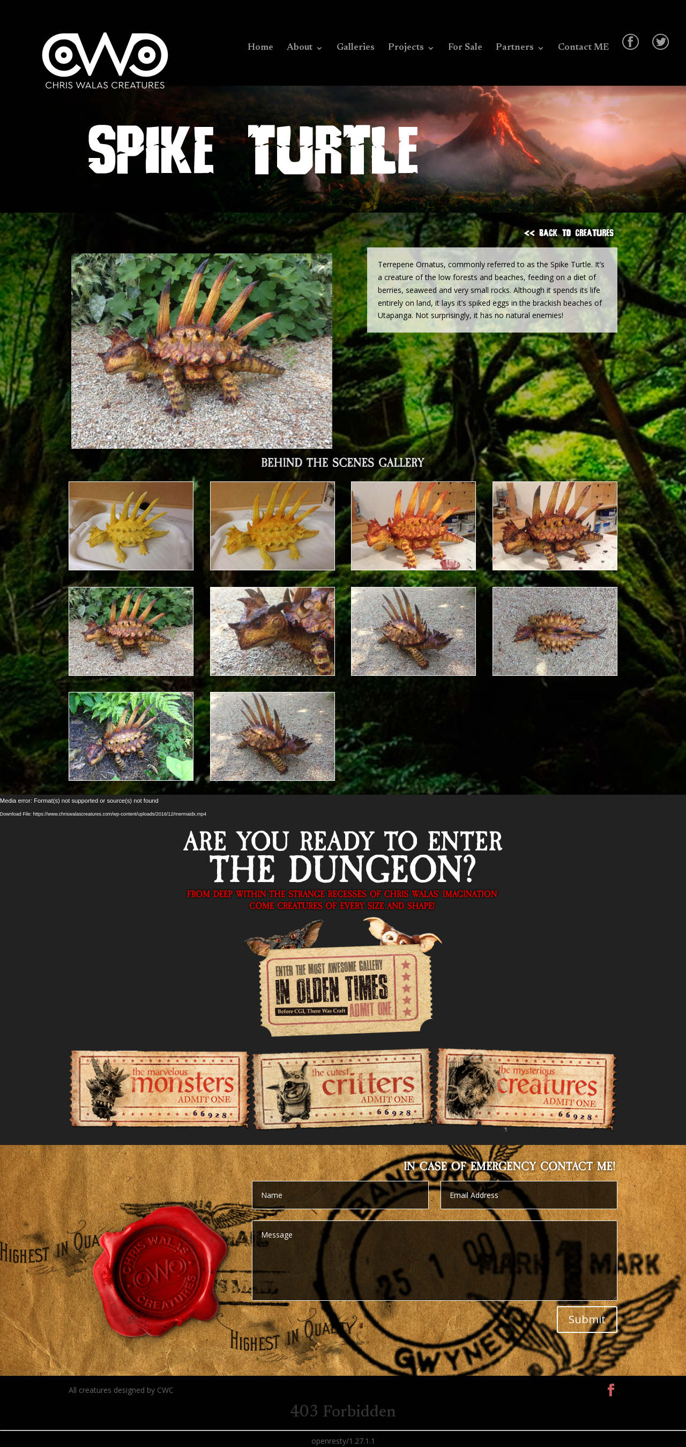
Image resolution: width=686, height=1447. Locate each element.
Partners (515, 48)
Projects (406, 48)
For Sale (465, 48)
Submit (587, 1319)
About (299, 48)
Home (260, 48)
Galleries (356, 48)
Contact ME (583, 48)
